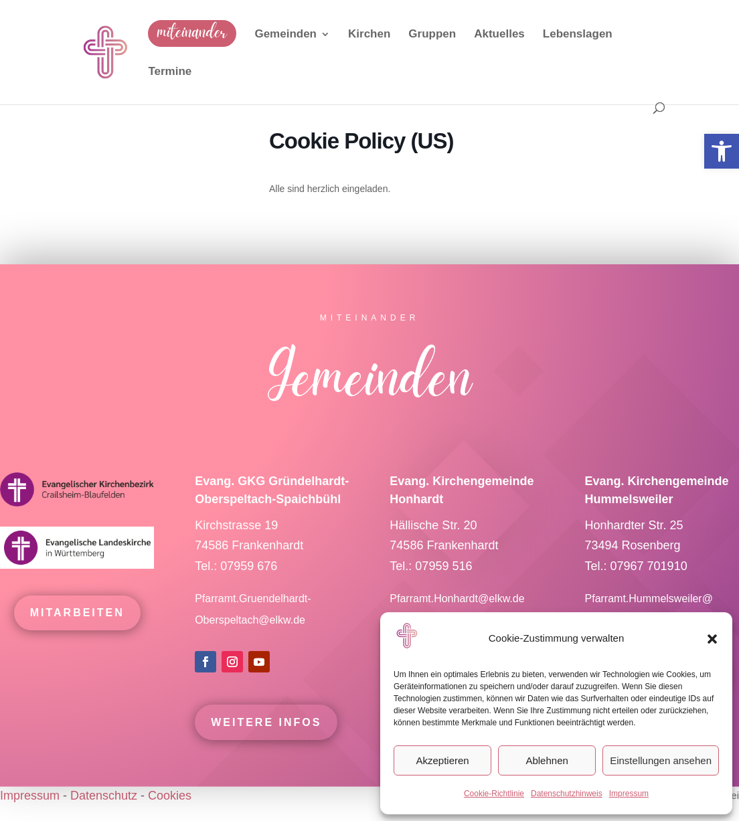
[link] (721, 151)
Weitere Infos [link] (266, 727)
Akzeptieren (442, 760)
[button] (712, 639)
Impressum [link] (629, 793)
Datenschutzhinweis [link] (566, 793)
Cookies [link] (169, 795)
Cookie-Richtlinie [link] (494, 793)
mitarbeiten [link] (77, 618)
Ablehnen (546, 760)
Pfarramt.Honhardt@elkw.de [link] (458, 604)
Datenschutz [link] (103, 795)
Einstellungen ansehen (661, 760)
